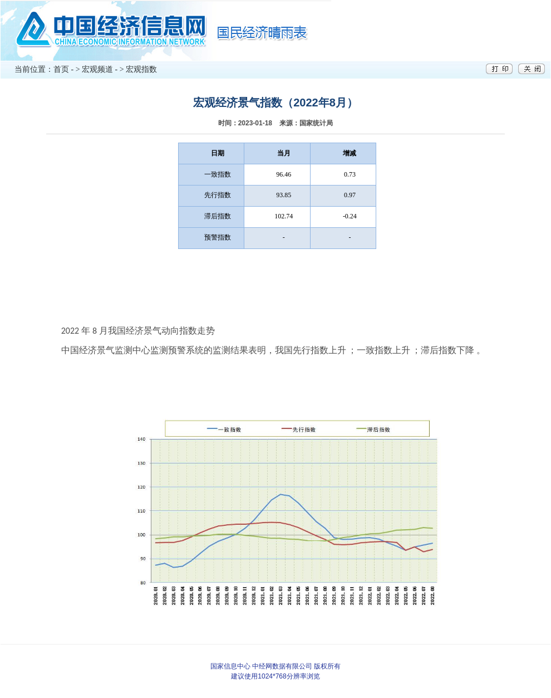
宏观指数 (141, 69)
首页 (61, 69)
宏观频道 (97, 69)
